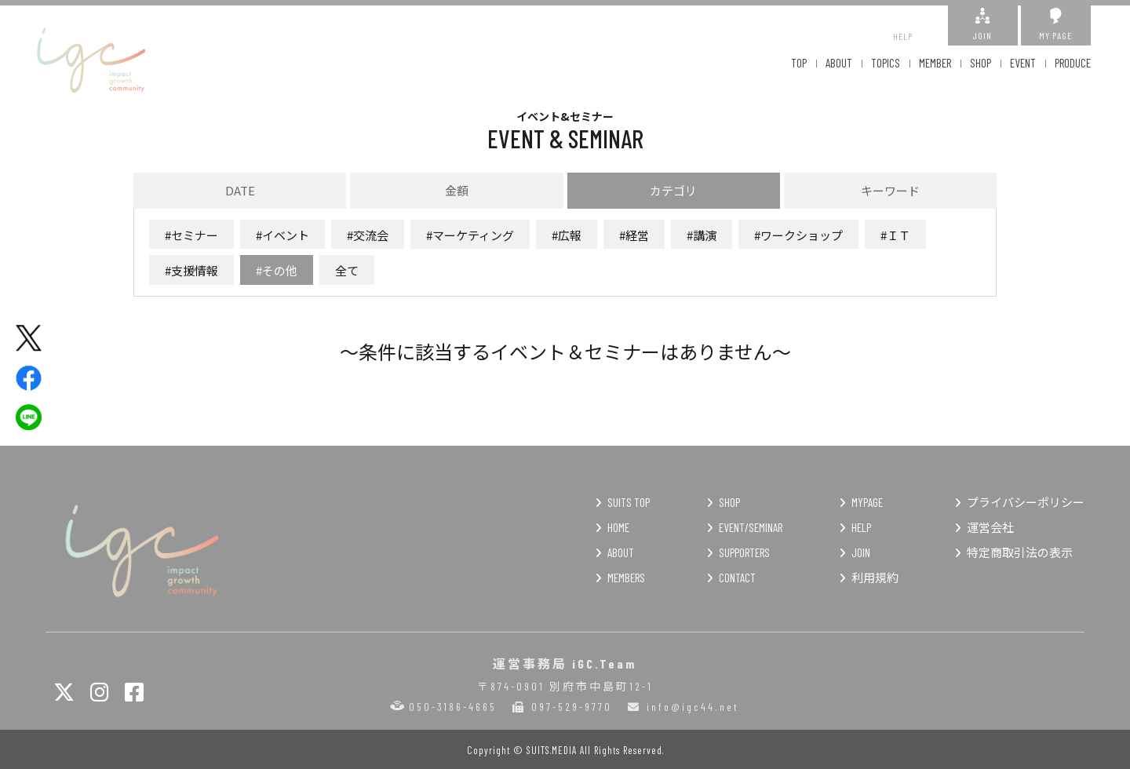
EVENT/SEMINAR (750, 527)
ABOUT (839, 63)
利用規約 (875, 577)
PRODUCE (1073, 63)
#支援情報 (191, 270)
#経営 (634, 235)
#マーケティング (470, 235)
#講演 (701, 235)
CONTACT (737, 577)
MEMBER (935, 63)
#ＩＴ (895, 235)
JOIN (982, 24)
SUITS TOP (628, 502)
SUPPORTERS (744, 552)
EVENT (1023, 63)
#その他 (276, 270)
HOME (618, 527)
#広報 (566, 235)
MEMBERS (626, 577)
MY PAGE (1055, 24)
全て (347, 270)
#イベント (282, 235)
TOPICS (885, 63)
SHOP (980, 63)
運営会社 (990, 527)
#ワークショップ (798, 235)
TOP (799, 63)
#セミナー (191, 235)
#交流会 (367, 235)
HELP (902, 25)
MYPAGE (867, 502)
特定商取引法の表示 (1020, 552)
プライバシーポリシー (1025, 502)
